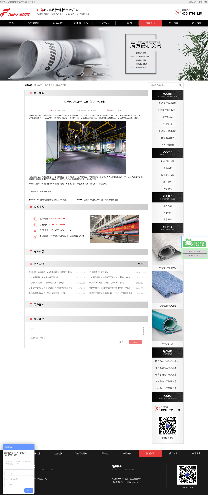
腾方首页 (38, 85)
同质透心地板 (81, 23)
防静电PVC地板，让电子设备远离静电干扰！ (47, 283)
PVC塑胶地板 (34, 23)
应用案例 (127, 23)
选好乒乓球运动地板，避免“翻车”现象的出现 (47, 293)
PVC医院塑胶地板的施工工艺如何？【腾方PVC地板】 (110, 277)
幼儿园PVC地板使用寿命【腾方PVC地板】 (107, 283)
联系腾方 (196, 23)
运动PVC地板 (62, 115)
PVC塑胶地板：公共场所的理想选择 (44, 277)
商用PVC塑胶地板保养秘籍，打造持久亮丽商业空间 (110, 293)
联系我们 (192, 2)
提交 (136, 342)
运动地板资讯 (60, 85)
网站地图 (203, 2)
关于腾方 (173, 23)
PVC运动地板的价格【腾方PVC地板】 (52, 200)
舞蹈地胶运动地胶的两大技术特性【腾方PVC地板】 (110, 288)
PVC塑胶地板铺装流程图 (99, 272)
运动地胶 (58, 23)
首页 (11, 23)
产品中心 (104, 23)
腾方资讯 (150, 23)
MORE (141, 264)
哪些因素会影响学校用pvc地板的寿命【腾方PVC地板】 (50, 272)
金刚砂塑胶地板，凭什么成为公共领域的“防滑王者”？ (51, 288)
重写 (121, 342)
